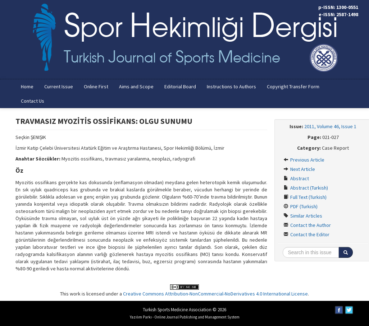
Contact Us (32, 101)
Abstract (296, 178)
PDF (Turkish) (300, 206)
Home (27, 86)
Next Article (299, 169)
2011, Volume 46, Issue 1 (330, 126)
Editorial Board (180, 86)
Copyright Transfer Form (293, 86)
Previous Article (303, 160)
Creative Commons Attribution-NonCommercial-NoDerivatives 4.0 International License (215, 293)
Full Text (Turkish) (305, 197)
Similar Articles (302, 216)
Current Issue (58, 86)
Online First (96, 86)
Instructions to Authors (231, 86)
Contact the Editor (306, 234)
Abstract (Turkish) (305, 188)
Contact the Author (307, 225)
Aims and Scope (136, 86)
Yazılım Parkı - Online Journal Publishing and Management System (185, 317)
